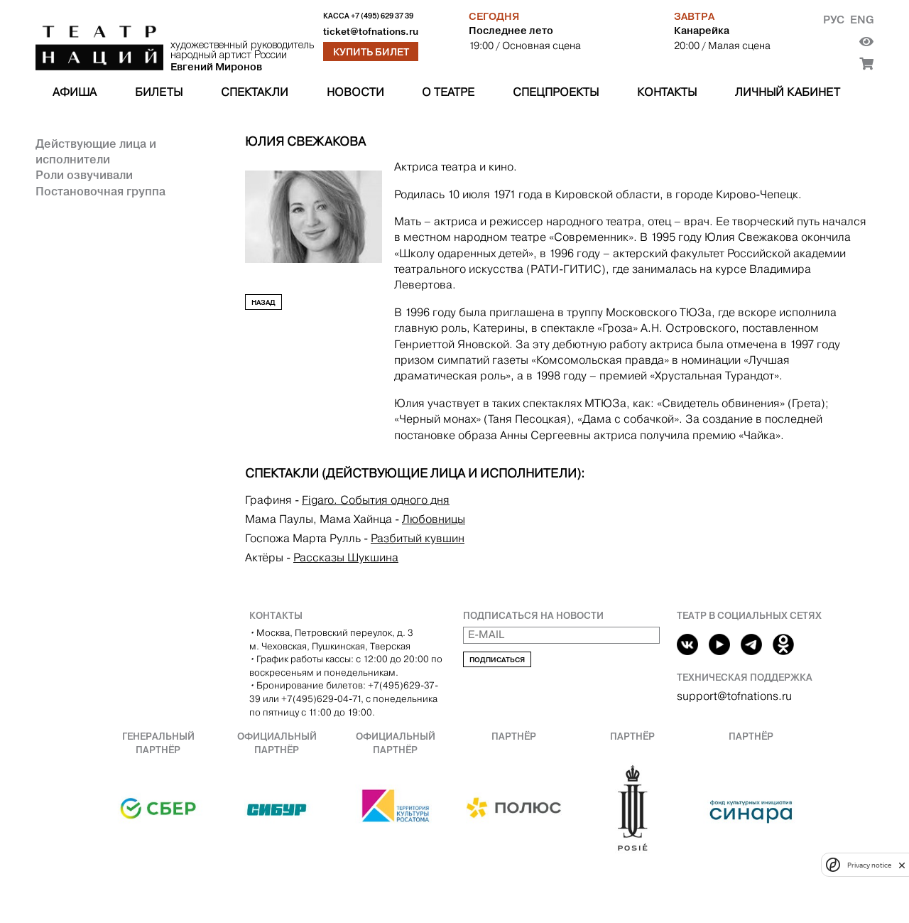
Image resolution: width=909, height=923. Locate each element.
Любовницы (433, 519)
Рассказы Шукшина (345, 557)
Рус (833, 19)
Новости (355, 92)
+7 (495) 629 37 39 (382, 16)
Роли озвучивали (84, 175)
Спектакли (254, 92)
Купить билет (371, 51)
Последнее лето (511, 30)
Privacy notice (869, 865)
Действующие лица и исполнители (96, 151)
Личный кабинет (787, 92)
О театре (448, 92)
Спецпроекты (556, 92)
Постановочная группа (100, 191)
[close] (902, 865)
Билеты (159, 92)
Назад (263, 302)
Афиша (75, 92)
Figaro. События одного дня (376, 500)
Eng (861, 19)
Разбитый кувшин (417, 538)
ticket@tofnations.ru (370, 32)
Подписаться (497, 659)
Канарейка (701, 30)
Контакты (667, 92)
